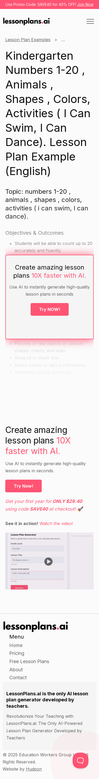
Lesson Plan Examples (27, 39)
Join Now (85, 4)
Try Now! (23, 486)
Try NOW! (49, 309)
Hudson (34, 769)
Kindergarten (74, 39)
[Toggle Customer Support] (80, 760)
